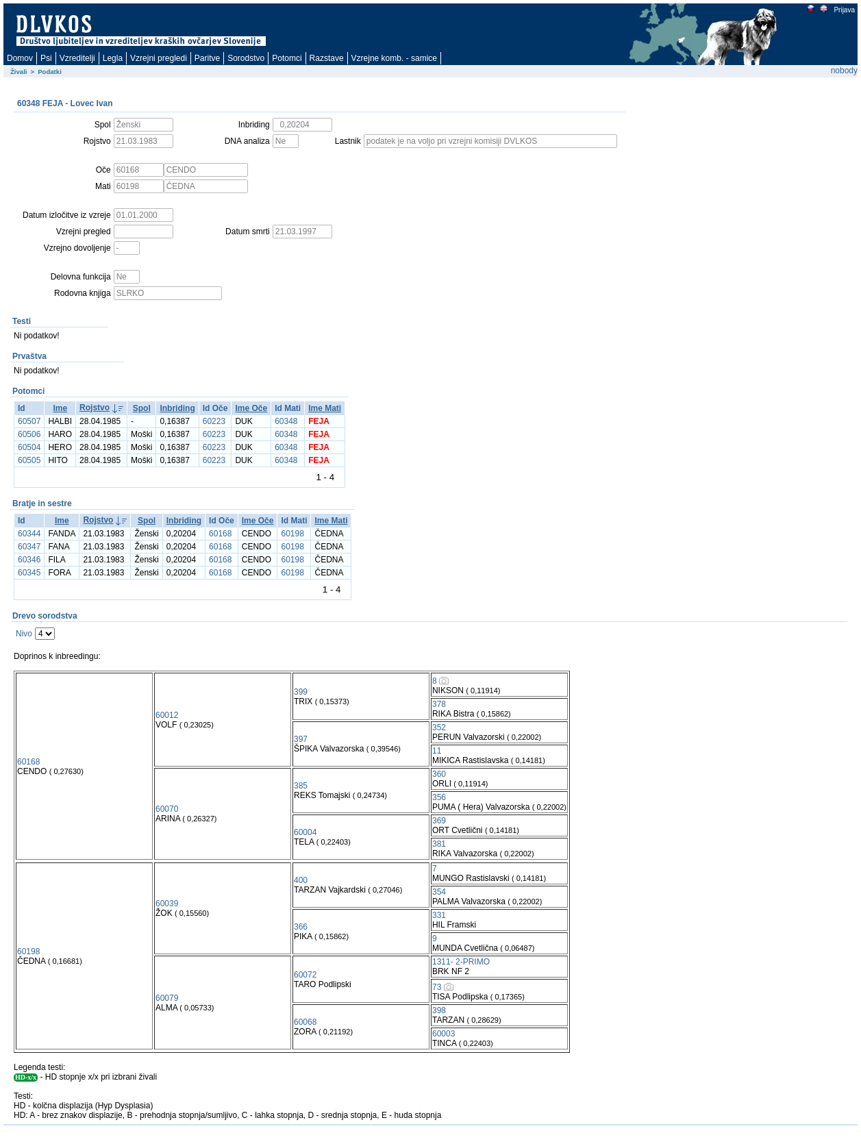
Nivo (24, 633)
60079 (166, 998)
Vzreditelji (77, 58)
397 (301, 739)
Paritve (207, 58)
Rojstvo (94, 407)
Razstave (327, 58)
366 (301, 927)
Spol (142, 408)
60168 (220, 533)
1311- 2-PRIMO (461, 962)
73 (436, 987)
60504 (29, 447)
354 (439, 892)
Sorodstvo (245, 58)
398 (439, 1010)
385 (301, 786)
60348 (286, 421)
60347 (29, 546)
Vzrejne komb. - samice (394, 58)
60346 (29, 559)
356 (439, 797)
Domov (20, 58)
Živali (18, 71)
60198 (292, 533)
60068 (305, 1022)
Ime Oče (251, 408)
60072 (305, 975)
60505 (29, 460)
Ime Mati (324, 408)
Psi (46, 58)
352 (439, 727)
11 (436, 751)
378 (439, 704)
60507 (29, 421)
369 (439, 820)
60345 (29, 572)
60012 (166, 715)
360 (439, 774)
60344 (29, 533)
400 (301, 880)
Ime (60, 408)
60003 (443, 1034)
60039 (166, 903)
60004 (305, 832)
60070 (166, 809)
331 (439, 915)
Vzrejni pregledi (158, 58)
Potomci (286, 58)
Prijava (844, 10)
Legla (113, 58)
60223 (214, 421)
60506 (29, 434)
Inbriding (177, 408)
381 (439, 844)
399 (301, 692)
